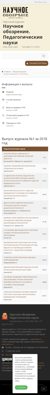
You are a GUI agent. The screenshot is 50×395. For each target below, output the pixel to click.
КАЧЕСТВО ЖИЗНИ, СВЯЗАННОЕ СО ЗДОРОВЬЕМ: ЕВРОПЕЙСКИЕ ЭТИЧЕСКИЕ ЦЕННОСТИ (18, 156)
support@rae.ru (36, 339)
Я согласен (21, 387)
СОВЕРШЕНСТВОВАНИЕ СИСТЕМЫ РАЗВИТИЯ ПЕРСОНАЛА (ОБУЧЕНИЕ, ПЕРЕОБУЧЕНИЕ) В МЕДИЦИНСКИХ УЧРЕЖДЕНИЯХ (20, 294)
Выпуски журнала (19, 72)
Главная (7, 72)
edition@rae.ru (7, 344)
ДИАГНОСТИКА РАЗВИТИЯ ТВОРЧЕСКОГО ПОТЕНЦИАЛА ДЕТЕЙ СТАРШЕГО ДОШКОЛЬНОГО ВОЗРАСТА (19, 205)
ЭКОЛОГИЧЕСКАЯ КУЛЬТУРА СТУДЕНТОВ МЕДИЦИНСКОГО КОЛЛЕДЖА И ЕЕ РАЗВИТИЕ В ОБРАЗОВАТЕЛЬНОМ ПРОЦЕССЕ (21, 193)
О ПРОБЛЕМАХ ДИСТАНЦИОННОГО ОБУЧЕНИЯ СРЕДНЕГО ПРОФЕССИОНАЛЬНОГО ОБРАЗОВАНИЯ (21, 232)
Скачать (9, 110)
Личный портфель (37, 63)
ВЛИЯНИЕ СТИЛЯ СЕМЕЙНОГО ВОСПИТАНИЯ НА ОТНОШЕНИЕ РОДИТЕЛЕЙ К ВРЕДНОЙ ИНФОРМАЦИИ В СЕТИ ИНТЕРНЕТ (21, 220)
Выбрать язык (41, 2)
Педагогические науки (14, 95)
